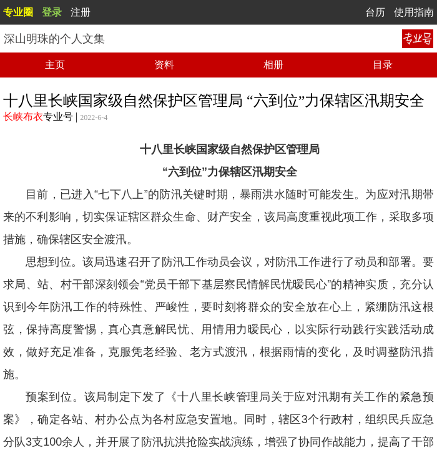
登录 (52, 12)
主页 (55, 64)
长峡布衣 (23, 116)
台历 (375, 12)
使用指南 (414, 12)
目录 (383, 64)
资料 (164, 64)
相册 (273, 64)
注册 (81, 12)
